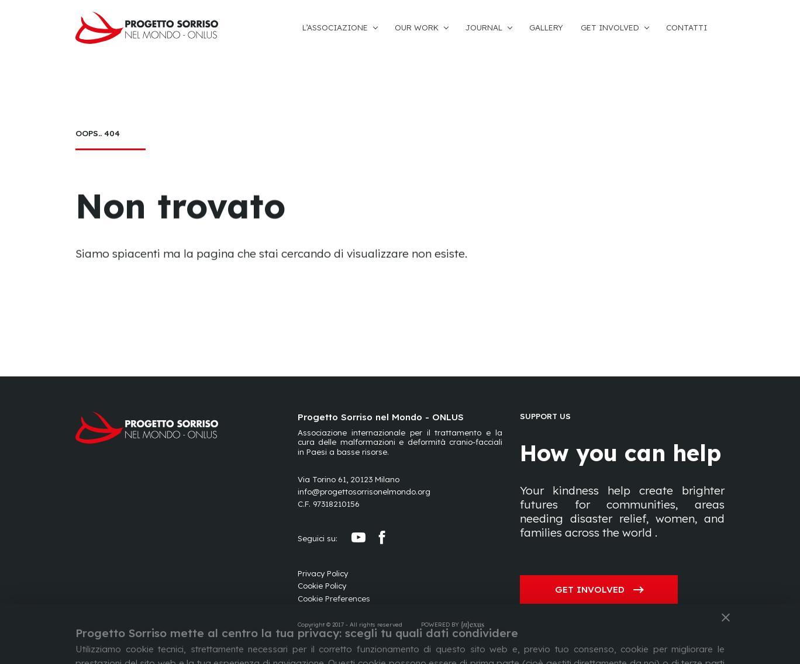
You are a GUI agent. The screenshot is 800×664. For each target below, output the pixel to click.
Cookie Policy (322, 585)
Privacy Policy (323, 573)
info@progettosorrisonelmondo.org (364, 491)
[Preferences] (334, 599)
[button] (348, 27)
